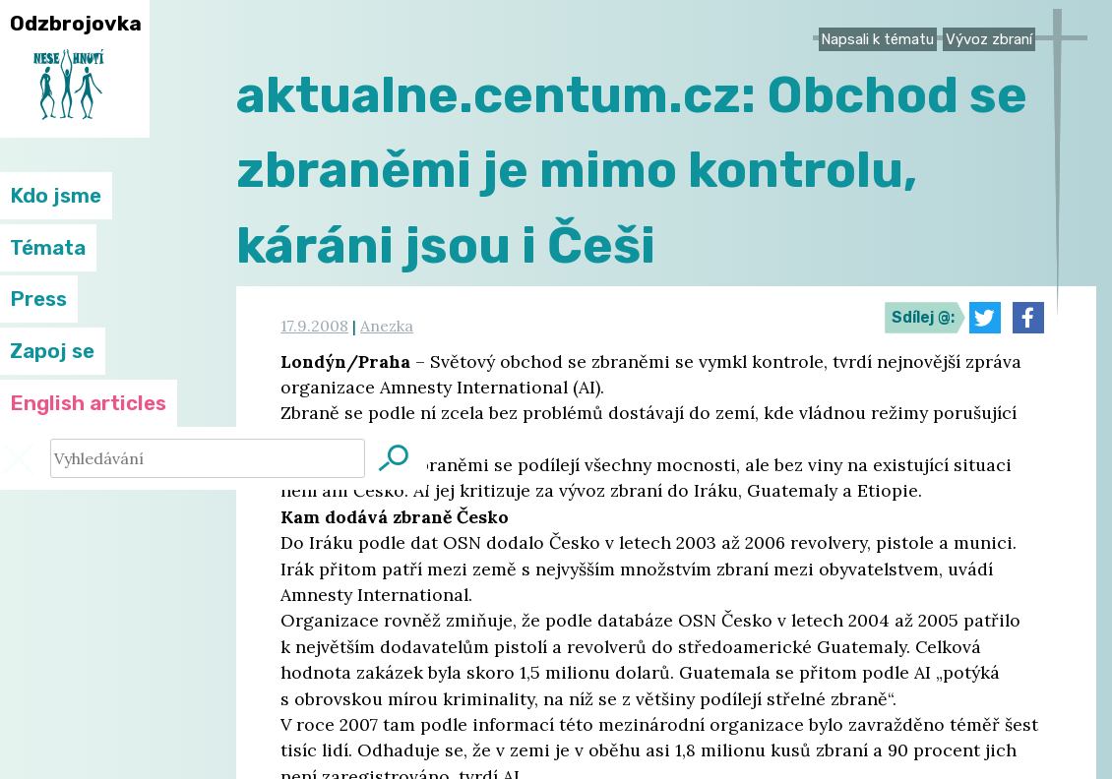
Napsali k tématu (877, 39)
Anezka (386, 325)
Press (38, 299)
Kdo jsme (55, 196)
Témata (48, 248)
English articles (88, 403)
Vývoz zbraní (989, 39)
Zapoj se (52, 351)
